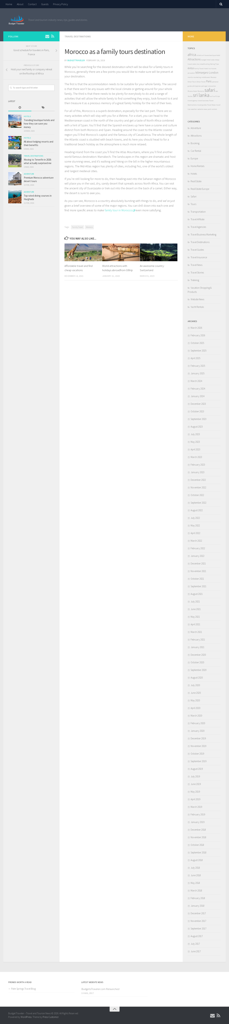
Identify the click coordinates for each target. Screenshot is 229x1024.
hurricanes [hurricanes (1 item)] (212, 68)
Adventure (29, 174)
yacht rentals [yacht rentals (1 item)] (212, 109)
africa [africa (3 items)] (192, 54)
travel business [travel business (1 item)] (203, 101)
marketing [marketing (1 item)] (197, 77)
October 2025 (197, 343)
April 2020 (195, 708)
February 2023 (198, 464)
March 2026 (196, 327)
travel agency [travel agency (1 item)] (192, 101)
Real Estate (196, 181)
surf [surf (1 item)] (211, 96)
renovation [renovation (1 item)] (212, 86)
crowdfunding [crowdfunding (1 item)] (205, 64)
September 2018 (198, 852)
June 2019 (196, 784)
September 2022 (198, 502)
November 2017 (198, 920)
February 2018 (198, 898)
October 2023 (197, 411)
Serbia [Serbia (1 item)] (190, 96)
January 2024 (197, 396)
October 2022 (197, 495)
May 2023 (195, 441)
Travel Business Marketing (203, 234)
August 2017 (197, 936)
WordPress (26, 1017)
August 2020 (197, 677)
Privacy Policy (60, 4)
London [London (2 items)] (213, 72)
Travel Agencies (198, 226)
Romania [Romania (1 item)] (201, 91)
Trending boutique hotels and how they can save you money (39, 124)
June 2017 (196, 951)
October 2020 (197, 662)
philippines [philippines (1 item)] (196, 86)
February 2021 (198, 639)
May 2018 (195, 882)
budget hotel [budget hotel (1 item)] (206, 60)
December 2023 (198, 403)
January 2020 (197, 730)
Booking (195, 143)
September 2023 (198, 419)
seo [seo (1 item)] (216, 91)
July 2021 (195, 601)
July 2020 (195, 685)
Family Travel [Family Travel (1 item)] (199, 68)
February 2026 (198, 335)
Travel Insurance (199, 257)
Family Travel (77, 227)
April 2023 (195, 449)
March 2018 (196, 890)
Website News (197, 299)
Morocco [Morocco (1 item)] (213, 77)
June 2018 (196, 875)
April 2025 (195, 358)
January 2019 (197, 822)
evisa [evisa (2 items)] (191, 68)
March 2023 (196, 457)
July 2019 (195, 776)
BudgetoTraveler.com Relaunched (100, 989)
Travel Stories (197, 272)
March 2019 (196, 806)
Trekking (195, 280)
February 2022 (198, 548)
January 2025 (197, 373)
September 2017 (198, 928)
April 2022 (195, 533)
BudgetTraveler (76, 60)
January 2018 (197, 905)
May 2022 (195, 525)
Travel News (196, 264)
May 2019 (195, 791)
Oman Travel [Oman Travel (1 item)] (201, 82)
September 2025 (198, 350)
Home (9, 4)
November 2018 (198, 837)
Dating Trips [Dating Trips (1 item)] (214, 64)
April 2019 (195, 799)
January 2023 (197, 472)
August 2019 (197, 768)
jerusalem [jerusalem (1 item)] (191, 73)
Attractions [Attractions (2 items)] (194, 59)
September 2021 (198, 586)
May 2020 (195, 700)
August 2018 (197, 860)
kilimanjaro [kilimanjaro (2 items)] (201, 72)
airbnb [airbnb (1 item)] (199, 55)
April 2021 (195, 624)
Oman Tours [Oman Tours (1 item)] (192, 82)
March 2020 (196, 715)
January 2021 (197, 647)
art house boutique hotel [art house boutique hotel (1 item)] (211, 55)
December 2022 (198, 479)
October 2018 (197, 844)
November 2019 (198, 746)
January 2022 (197, 555)
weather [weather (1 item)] (194, 109)
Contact (32, 4)
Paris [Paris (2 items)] (209, 81)
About (20, 4)
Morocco (89, 227)
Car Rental (196, 150)
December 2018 (198, 829)
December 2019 (198, 738)
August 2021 (197, 593)
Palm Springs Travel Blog (23, 988)
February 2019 (198, 814)
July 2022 (195, 517)
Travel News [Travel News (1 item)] (211, 105)
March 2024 (196, 381)
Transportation (198, 211)
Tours (193, 204)
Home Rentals (197, 166)
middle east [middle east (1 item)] (205, 77)
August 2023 (197, 426)
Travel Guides (197, 249)
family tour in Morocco (118, 210)
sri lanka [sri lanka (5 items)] (201, 95)
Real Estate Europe (200, 188)
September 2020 (198, 670)
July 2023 (195, 434)
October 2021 (197, 578)
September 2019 (198, 761)
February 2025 (198, 365)
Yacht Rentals (197, 306)
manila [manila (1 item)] (190, 77)
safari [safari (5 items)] (210, 90)
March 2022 (196, 540)
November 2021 (198, 571)
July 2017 (195, 943)
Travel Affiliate (197, 219)
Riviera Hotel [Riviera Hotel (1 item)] (192, 91)
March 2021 (196, 632)
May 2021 (195, 616)
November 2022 (198, 487)
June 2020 (196, 692)
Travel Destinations (77, 36)
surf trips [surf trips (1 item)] (216, 96)
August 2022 (197, 510)
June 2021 (196, 609)
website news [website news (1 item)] (202, 109)
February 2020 (198, 723)
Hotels (27, 116)
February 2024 (198, 388)
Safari (193, 196)
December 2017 (198, 913)
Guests (44, 4)
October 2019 (197, 753)
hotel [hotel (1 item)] (206, 68)
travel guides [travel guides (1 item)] (202, 105)
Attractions (196, 135)
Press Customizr (51, 1017)
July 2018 (195, 867)
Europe (194, 158)
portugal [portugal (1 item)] (204, 86)
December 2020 (198, 654)
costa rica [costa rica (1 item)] (195, 64)
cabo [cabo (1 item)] (212, 60)
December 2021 (198, 563)
